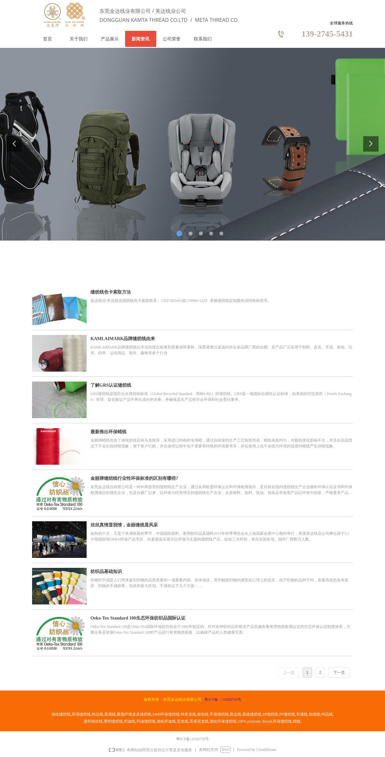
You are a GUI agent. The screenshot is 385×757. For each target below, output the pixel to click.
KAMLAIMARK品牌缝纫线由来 (122, 338)
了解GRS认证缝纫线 (110, 385)
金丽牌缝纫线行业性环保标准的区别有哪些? (134, 478)
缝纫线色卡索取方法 (110, 292)
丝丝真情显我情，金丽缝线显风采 (124, 525)
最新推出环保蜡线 (108, 431)
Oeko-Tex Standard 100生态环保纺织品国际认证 (137, 618)
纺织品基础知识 (106, 571)
